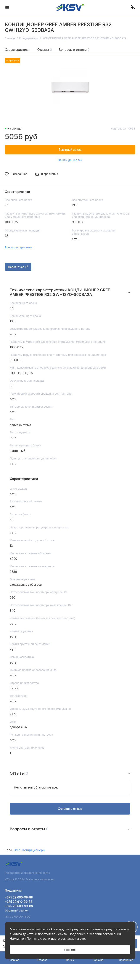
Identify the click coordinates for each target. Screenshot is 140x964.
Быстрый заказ (70, 149)
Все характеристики (18, 247)
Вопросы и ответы (74, 49)
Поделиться (18, 267)
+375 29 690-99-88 (19, 897)
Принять (70, 949)
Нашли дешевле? (70, 160)
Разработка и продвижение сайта (28, 872)
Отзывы (44, 49)
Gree (17, 850)
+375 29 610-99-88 (18, 901)
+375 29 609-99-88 (19, 906)
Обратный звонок (16, 910)
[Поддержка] (133, 7)
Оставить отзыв (70, 808)
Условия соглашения (105, 934)
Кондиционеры (33, 850)
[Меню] (7, 7)
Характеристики (17, 49)
